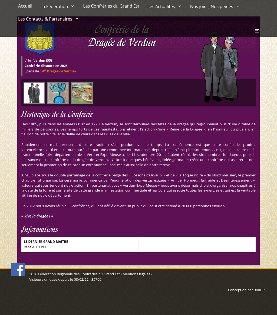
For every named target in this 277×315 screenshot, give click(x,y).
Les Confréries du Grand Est (111, 6)
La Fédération (54, 6)
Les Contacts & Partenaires (45, 19)
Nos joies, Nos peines (211, 6)
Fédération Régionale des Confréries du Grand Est (79, 274)
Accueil (25, 6)
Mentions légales (136, 274)
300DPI (260, 289)
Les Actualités (161, 6)
